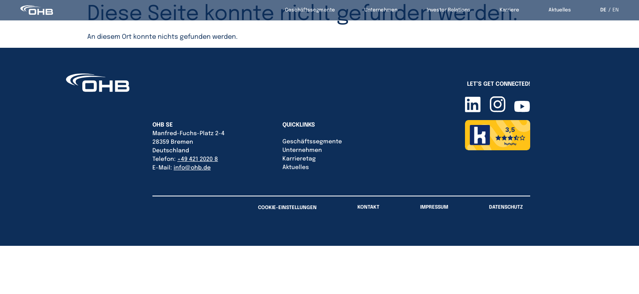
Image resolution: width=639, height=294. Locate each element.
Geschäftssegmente (310, 10)
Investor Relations (448, 10)
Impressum (434, 207)
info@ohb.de (192, 168)
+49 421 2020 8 (197, 159)
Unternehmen (380, 10)
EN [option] (616, 10)
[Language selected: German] (609, 10)
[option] (613, 10)
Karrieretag (299, 159)
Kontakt (368, 207)
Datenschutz (506, 207)
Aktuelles (560, 10)
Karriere (509, 10)
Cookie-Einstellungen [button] (287, 207)
